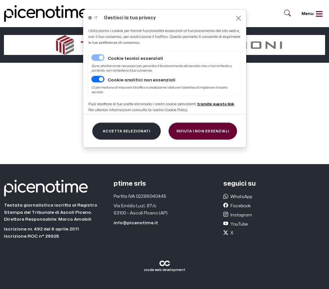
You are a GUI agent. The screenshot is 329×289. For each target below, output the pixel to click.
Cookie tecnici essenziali (135, 58)
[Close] (238, 18)
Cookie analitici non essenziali (141, 80)
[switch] (97, 79)
